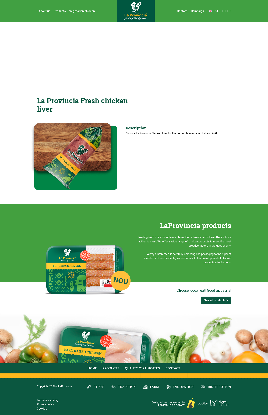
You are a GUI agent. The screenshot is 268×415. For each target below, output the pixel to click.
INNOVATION (183, 387)
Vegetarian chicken (82, 11)
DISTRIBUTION (219, 387)
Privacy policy (45, 404)
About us (44, 11)
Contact (182, 11)
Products (60, 11)
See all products (216, 300)
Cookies (42, 408)
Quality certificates (142, 368)
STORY (98, 387)
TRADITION (127, 387)
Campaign (197, 11)
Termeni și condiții (48, 400)
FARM (154, 387)
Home (92, 368)
